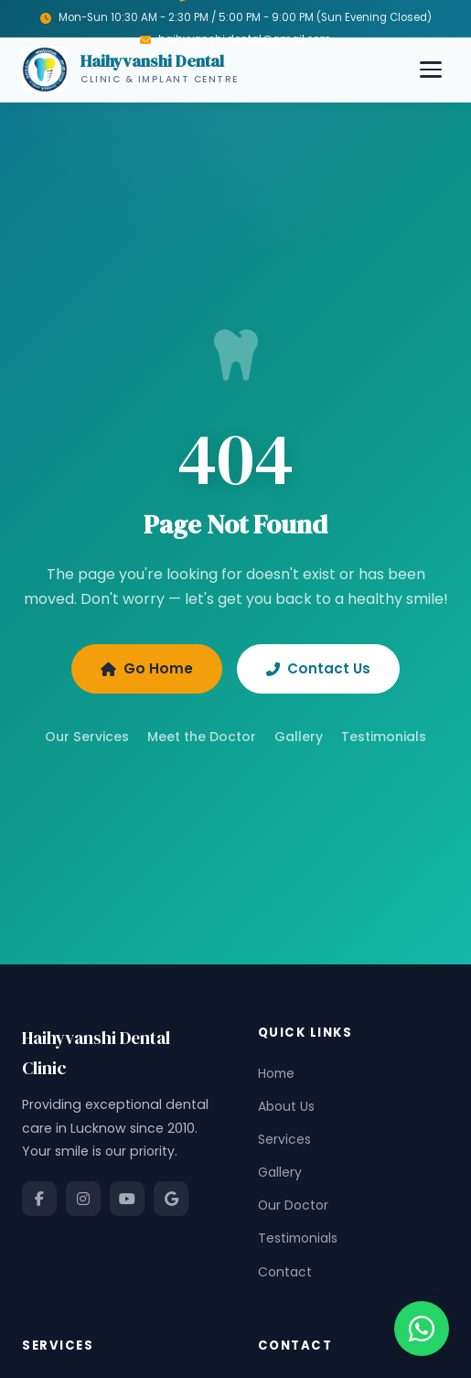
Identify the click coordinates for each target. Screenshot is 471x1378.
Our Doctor (293, 1205)
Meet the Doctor (201, 736)
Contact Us (318, 668)
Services (284, 1139)
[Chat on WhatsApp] (421, 1328)
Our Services (87, 736)
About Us (286, 1106)
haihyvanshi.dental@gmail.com (244, 39)
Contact (285, 1272)
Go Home (147, 668)
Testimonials (383, 736)
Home (276, 1073)
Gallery (298, 736)
